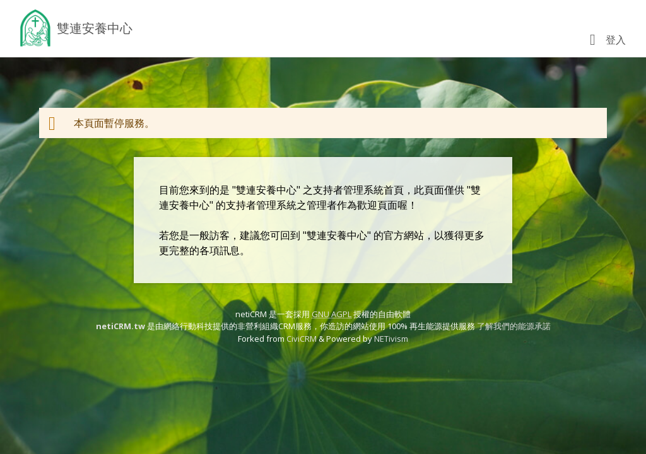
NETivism (391, 338)
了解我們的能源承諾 (514, 326)
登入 (616, 40)
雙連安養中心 (94, 28)
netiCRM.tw (120, 326)
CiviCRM (301, 338)
